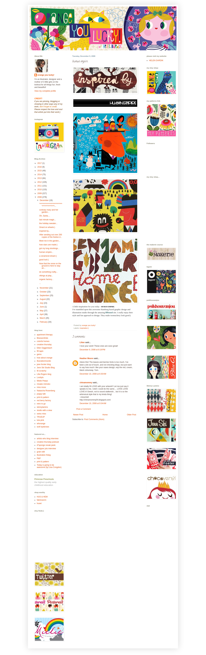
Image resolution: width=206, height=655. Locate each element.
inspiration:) (84, 328)
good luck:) (44, 260)
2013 (39, 178)
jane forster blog (44, 364)
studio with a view (44, 410)
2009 (39, 193)
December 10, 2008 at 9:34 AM (93, 403)
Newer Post (78, 415)
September (45, 295)
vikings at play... (46, 276)
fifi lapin (40, 351)
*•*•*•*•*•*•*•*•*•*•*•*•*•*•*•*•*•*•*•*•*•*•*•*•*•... (50, 205)
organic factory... (46, 279)
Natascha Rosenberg (46, 391)
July (42, 303)
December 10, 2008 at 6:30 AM (93, 374)
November (44, 288)
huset (39, 503)
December (44, 200)
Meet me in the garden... (49, 241)
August (43, 299)
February (44, 322)
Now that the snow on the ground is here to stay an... (50, 265)
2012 (39, 182)
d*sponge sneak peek (46, 445)
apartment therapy (44, 335)
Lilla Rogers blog (44, 374)
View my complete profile (45, 91)
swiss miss (41, 414)
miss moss (41, 387)
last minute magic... (47, 220)
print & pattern (43, 397)
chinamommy (86, 382)
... (40, 283)
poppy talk (41, 394)
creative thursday (44, 344)
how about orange (44, 358)
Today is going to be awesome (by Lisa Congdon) (49, 466)
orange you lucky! (46, 75)
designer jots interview (46, 448)
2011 (39, 186)
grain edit (41, 452)
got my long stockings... (49, 248)
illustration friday (44, 455)
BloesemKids (42, 338)
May (42, 311)
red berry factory (44, 400)
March (43, 318)
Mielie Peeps (42, 381)
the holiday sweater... (48, 223)
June (42, 307)
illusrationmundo (44, 361)
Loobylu (40, 377)
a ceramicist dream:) (48, 256)
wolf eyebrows (43, 427)
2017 (39, 163)
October (43, 292)
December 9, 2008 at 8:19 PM (92, 350)
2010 (39, 189)
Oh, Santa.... (44, 216)
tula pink (40, 420)
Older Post (131, 415)
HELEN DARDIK (156, 60)
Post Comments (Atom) (94, 419)
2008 (39, 197)
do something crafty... (48, 272)
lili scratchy (41, 371)
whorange (41, 423)
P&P (39, 458)
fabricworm (41, 500)
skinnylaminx (42, 407)
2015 (39, 171)
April (42, 314)
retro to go (41, 404)
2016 (39, 167)
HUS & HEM (42, 497)
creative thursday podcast (48, 442)
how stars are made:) (48, 245)
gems (39, 354)
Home (105, 415)
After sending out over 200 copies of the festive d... (50, 236)
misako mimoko (43, 384)
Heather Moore (86, 358)
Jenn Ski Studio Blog (46, 367)
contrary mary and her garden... (48, 211)
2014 (39, 174)
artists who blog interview (47, 438)
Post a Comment (83, 409)
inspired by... (44, 231)
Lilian (82, 342)
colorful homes (43, 341)
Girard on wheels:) (47, 227)
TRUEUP (41, 417)
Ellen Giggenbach (44, 348)
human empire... (46, 252)
